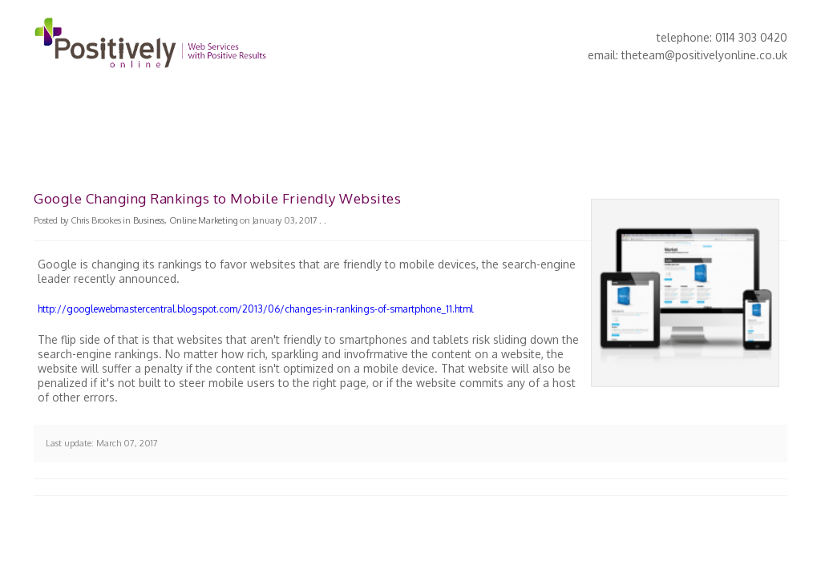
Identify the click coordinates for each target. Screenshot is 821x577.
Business (148, 220)
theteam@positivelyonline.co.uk (704, 55)
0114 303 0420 (751, 37)
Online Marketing (203, 220)
